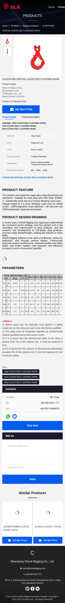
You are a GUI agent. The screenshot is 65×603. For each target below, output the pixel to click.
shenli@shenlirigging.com (32, 568)
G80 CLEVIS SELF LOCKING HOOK (20, 371)
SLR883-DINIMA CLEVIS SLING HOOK (16, 528)
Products (15, 26)
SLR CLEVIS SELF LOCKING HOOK (20, 377)
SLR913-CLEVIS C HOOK (47, 526)
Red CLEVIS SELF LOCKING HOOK (20, 382)
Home (51, 7)
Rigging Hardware (31, 26)
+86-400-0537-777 (32, 574)
